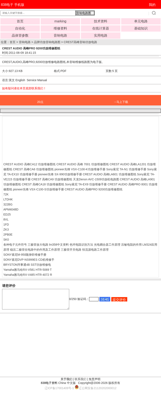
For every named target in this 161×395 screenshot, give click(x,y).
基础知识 (141, 28)
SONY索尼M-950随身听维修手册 (24, 254)
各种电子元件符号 (15, 244)
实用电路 (100, 35)
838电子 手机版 (12, 4)
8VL (6, 219)
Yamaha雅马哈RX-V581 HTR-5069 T (27, 269)
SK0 (6, 239)
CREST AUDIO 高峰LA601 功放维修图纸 (109, 174)
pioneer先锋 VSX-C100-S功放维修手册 (38, 189)
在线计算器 (100, 28)
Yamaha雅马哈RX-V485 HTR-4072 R (27, 274)
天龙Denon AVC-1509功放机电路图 (96, 179)
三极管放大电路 (38, 244)
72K (6, 194)
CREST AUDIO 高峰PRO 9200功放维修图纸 (94, 189)
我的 (152, 4)
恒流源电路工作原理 (95, 249)
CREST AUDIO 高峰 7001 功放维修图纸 (82, 164)
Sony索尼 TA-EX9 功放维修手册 (86, 184)
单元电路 (141, 21)
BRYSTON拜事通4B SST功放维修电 (27, 264)
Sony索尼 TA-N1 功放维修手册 (126, 169)
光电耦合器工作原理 (107, 244)
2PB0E (8, 234)
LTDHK (8, 199)
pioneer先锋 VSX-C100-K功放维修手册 (80, 169)
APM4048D (10, 209)
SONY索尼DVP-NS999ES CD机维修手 (28, 259)
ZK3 (6, 229)
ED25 (7, 214)
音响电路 (60, 35)
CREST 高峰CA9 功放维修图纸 (51, 179)
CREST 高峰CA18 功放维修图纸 (43, 184)
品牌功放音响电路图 (47, 42)
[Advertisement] (36, 138)
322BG (8, 204)
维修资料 (60, 28)
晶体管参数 (20, 35)
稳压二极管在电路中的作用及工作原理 (35, 249)
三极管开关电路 (71, 249)
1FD (6, 224)
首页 (20, 21)
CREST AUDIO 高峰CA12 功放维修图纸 (29, 164)
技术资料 (100, 21)
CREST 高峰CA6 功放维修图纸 (33, 169)
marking (60, 21)
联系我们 (80, 383)
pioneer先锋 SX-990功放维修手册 (60, 174)
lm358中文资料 (59, 244)
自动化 (20, 28)
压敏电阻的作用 (131, 244)
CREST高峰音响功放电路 (80, 42)
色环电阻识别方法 (81, 244)
